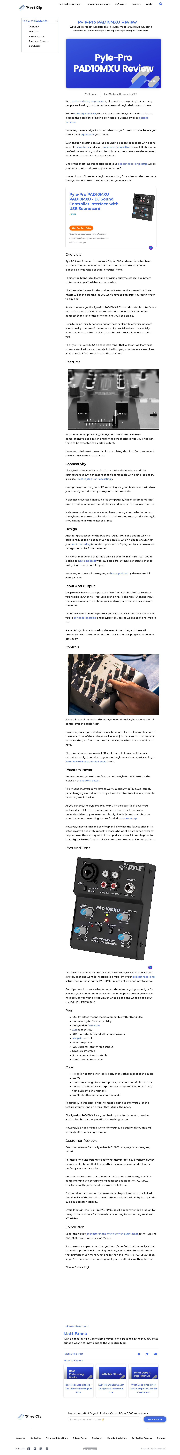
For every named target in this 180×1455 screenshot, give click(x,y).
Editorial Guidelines (116, 1438)
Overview (34, 27)
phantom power (90, 780)
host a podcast (87, 560)
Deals (149, 4)
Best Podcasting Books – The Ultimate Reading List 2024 (78, 1389)
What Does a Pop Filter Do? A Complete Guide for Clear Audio (143, 1389)
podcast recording (144, 976)
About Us (20, 1438)
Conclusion (34, 46)
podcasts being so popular (88, 101)
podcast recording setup (132, 163)
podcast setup (128, 818)
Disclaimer (97, 1438)
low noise (94, 1025)
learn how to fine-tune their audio (85, 761)
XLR (74, 1029)
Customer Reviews (39, 41)
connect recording (85, 617)
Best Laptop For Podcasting (94, 479)
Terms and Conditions (57, 1438)
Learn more (142, 30)
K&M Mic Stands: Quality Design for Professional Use (111, 1389)
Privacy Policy (80, 1438)
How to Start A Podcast (98, 4)
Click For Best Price (81, 228)
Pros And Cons (36, 36)
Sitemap (161, 1438)
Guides (136, 4)
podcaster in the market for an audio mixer (112, 1233)
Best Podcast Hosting (70, 4)
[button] (160, 4)
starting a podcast (85, 113)
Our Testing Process (142, 1438)
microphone (82, 147)
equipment (88, 134)
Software (121, 4)
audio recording (81, 544)
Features (33, 31)
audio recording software (118, 147)
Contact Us (35, 1438)
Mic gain (77, 1038)
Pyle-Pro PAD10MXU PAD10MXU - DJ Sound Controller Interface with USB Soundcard (93, 201)
